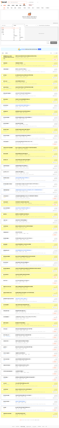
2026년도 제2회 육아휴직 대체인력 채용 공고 (22, 105)
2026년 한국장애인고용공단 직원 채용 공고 (22, 177)
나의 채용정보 (47, 7)
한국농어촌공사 (5, 99)
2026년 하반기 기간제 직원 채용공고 (21, 220)
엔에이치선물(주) (5, 322)
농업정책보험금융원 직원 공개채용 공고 (21, 165)
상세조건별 (19, 7)
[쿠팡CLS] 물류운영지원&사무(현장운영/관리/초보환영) (24, 286)
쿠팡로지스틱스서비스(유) (7, 286)
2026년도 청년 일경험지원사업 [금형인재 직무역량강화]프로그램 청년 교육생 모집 (28, 268)
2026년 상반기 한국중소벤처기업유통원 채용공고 (23, 93)
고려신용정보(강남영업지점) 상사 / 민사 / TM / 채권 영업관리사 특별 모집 (26, 196)
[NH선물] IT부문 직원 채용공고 (20, 322)
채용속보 (25, 7)
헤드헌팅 (29, 7)
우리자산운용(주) (5, 141)
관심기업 (6, 53)
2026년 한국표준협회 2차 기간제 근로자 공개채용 (23, 244)
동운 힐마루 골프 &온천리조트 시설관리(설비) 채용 (23, 334)
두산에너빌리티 (5, 202)
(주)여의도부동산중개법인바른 (7, 371)
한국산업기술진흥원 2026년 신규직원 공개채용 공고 (23, 117)
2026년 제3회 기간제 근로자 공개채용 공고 (22, 262)
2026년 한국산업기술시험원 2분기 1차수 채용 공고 (23, 395)
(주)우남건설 (5, 328)
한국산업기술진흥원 (6, 117)
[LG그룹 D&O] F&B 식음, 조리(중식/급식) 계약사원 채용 (24, 75)
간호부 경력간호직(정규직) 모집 (20, 413)
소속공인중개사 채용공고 (19, 371)
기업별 (11, 7)
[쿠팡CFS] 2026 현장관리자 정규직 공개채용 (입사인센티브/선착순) (25, 56)
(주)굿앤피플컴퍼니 (6, 316)
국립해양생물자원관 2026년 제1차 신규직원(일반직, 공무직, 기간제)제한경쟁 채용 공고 (28, 189)
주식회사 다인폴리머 (6, 353)
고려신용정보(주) (5, 196)
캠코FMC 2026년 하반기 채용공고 (20, 69)
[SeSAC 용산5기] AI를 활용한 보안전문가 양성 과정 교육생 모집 (25, 256)
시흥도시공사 (5, 220)
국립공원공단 (5, 63)
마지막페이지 (38, 420)
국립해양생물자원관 (6, 189)
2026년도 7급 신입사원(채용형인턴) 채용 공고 (22, 99)
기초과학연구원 (5, 226)
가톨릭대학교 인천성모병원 (7, 413)
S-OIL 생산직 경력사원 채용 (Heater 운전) (22, 383)
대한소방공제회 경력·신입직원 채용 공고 (21, 153)
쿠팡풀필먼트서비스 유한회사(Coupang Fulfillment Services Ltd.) (8, 57)
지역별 (4, 7)
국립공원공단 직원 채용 (19, 63)
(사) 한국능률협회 (6, 304)
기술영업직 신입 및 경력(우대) (20, 353)
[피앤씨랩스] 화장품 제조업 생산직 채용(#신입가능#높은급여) (24, 377)
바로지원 (55, 59)
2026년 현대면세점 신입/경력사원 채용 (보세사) (22, 359)
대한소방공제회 (5, 153)
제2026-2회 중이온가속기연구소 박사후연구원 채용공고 (24, 226)
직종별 (8, 7)
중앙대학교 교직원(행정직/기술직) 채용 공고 (22, 214)
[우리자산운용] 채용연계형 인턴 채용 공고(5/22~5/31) (23, 141)
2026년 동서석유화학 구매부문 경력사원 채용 (22, 274)
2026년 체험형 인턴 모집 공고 (20, 81)
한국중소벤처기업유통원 (6, 93)
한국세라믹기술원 (5, 129)
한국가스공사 (5, 81)
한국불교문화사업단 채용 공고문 (20, 310)
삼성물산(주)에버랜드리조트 (7, 292)
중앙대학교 (5, 214)
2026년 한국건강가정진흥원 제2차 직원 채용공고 (23, 135)
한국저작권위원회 (5, 123)
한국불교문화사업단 (6, 310)
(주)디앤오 (4, 75)
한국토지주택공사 (5, 87)
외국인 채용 (38, 7)
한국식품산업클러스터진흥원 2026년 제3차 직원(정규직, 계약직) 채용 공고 (26, 183)
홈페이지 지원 (55, 65)
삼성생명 (4, 407)
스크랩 (2, 53)
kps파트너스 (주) (6, 171)
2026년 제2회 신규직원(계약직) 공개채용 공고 (22, 208)
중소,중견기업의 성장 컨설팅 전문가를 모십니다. (22, 407)
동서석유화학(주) (5, 274)
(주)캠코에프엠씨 (5, 69)
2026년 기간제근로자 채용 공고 (20, 401)
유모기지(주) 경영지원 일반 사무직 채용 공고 (22, 280)
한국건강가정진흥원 (6, 135)
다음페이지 (37, 420)
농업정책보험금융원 (6, 165)
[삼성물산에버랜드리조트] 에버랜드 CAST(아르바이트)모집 (24, 292)
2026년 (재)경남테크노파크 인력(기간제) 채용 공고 (23, 250)
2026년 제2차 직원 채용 (19, 123)
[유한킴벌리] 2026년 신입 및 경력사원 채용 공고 (22, 111)
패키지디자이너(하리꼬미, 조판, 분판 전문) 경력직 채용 (23, 347)
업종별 (15, 7)
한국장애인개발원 (5, 238)
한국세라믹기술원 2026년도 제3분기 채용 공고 (22, 129)
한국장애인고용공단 (6, 177)
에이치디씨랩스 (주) (6, 334)
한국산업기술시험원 (6, 395)
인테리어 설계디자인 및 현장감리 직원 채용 (21, 341)
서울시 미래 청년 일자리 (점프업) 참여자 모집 (22, 304)
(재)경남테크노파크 (6, 250)
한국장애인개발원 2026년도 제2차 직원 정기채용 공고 (23, 238)
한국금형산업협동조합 (6, 268)
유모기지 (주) (5, 280)
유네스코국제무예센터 (6, 208)
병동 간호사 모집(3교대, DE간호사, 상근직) (22, 365)
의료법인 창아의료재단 (6, 365)
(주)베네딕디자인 (5, 341)
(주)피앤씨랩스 (5, 377)
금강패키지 (5, 347)
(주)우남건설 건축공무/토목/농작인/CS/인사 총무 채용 (23, 328)
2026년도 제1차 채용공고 (19, 171)
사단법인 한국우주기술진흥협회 (7, 147)
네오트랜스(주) (5, 159)
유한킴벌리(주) (5, 111)
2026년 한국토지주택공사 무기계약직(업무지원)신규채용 (24, 87)
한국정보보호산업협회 (6, 256)
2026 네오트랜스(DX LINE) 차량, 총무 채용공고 (22, 159)
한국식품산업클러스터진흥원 (7, 183)
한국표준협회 (5, 244)
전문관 (33, 7)
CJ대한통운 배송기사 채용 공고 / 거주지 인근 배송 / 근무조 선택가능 (25, 316)
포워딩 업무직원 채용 (18, 232)
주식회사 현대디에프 (6, 359)
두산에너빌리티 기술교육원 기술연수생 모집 (22, 202)
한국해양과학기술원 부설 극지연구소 (8, 298)
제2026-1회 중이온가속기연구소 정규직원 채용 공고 (23, 389)
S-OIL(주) (4, 383)
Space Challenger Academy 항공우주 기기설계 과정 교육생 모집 (25, 147)
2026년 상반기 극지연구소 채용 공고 (21, 298)
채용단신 (42, 7)
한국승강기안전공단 (6, 401)
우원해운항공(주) (5, 232)
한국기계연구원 (5, 105)
